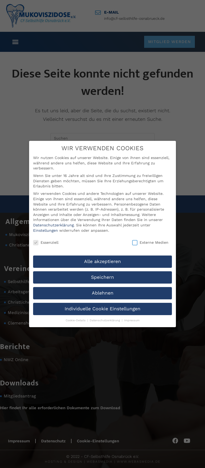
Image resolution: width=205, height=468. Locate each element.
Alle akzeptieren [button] (102, 261)
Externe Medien (150, 242)
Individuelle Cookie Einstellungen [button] (102, 308)
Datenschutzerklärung (53, 225)
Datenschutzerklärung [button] (105, 320)
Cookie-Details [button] (76, 320)
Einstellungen (45, 230)
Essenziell (45, 242)
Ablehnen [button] (102, 293)
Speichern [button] (102, 277)
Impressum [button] (132, 320)
